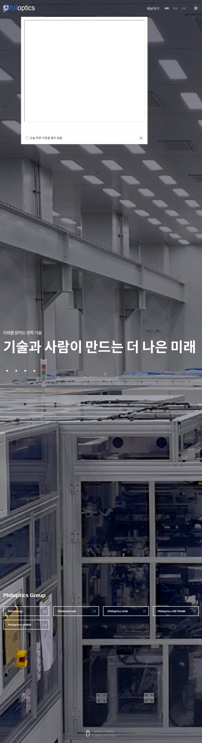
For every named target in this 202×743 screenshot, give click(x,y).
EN (175, 8)
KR (167, 8)
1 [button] (7, 371)
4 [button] (34, 371)
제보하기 (153, 9)
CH (184, 8)
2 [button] (16, 371)
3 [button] (25, 371)
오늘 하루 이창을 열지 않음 (47, 138)
